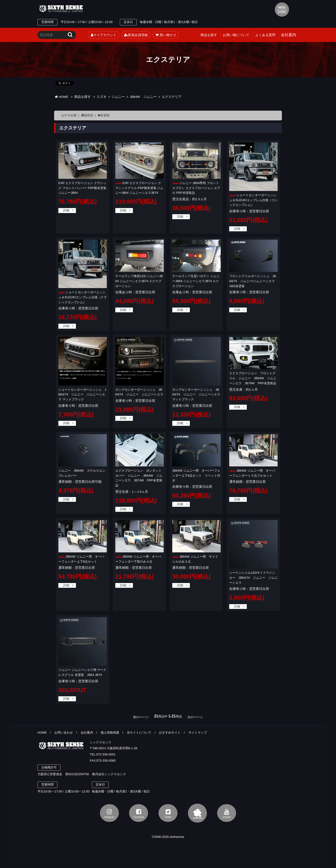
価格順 (88, 115)
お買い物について (236, 35)
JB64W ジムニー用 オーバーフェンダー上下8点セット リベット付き (196, 475)
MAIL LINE (281, 9)
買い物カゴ (165, 35)
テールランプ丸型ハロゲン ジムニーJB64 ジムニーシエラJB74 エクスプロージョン (195, 281)
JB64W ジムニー (143, 97)
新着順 (105, 115)
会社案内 (87, 732)
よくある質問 (265, 35)
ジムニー (118, 97)
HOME (61, 97)
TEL (130, 9)
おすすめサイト (170, 732)
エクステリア (172, 97)
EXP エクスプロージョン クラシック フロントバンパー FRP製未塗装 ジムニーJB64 (82, 188)
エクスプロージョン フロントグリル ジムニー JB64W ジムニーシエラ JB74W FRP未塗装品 (252, 378)
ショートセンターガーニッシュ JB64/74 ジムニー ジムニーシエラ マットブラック (82, 394)
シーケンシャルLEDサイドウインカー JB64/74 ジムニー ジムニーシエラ (253, 577)
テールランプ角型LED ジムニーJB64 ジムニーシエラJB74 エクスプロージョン (139, 281)
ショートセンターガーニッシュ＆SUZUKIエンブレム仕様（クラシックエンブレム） (82, 297)
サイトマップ (197, 732)
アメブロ (197, 813)
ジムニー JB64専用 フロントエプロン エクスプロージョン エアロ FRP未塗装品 (196, 188)
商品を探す (209, 35)
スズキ (102, 97)
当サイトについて (139, 732)
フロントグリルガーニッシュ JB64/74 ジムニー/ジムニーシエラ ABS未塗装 (253, 281)
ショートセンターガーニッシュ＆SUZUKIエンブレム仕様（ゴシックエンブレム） (253, 200)
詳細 (66, 210)
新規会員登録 (136, 35)
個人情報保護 (110, 732)
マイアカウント (104, 35)
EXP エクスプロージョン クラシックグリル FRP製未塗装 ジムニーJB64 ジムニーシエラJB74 (139, 188)
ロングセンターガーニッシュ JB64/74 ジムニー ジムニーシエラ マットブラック (197, 394)
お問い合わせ (63, 732)
